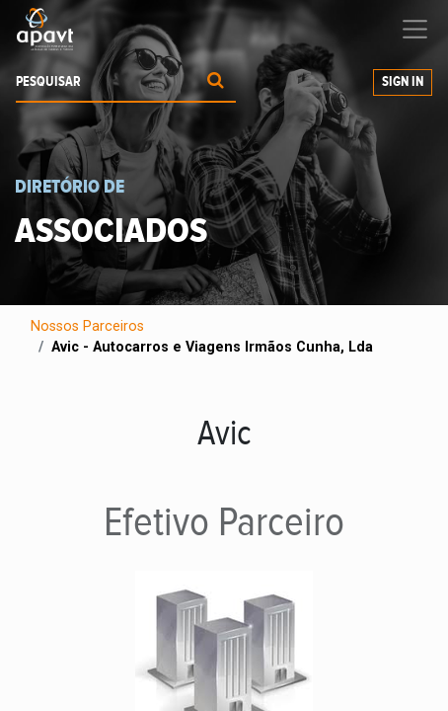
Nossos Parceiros (87, 326)
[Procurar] (215, 82)
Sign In (402, 82)
